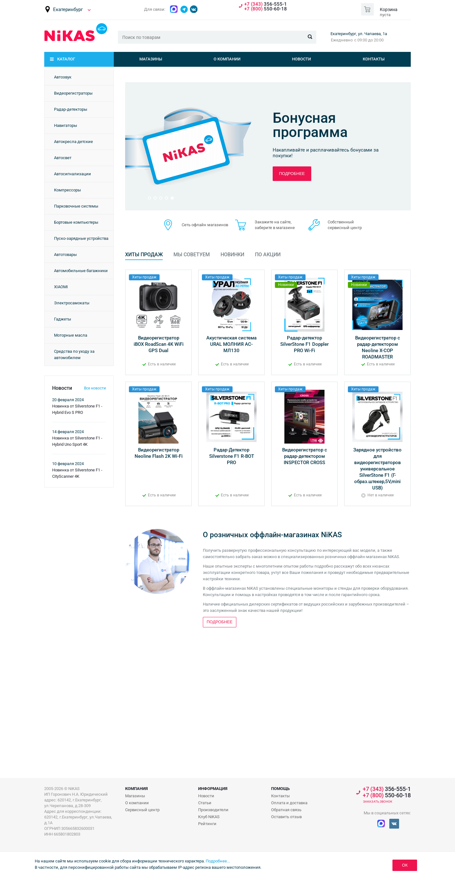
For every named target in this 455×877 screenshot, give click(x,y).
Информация (213, 788)
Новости (301, 59)
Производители (213, 809)
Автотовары (65, 254)
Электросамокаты (71, 303)
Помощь (280, 788)
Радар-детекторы (70, 109)
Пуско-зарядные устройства (81, 238)
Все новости (95, 388)
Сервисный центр (142, 809)
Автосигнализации (72, 173)
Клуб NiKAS (209, 816)
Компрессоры (67, 190)
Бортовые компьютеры (76, 222)
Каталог (66, 59)
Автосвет (62, 157)
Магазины (150, 59)
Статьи (204, 802)
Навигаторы (65, 125)
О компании (227, 59)
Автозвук (62, 77)
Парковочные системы (76, 206)
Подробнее (292, 173)
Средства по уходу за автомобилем (74, 354)
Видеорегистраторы (73, 93)
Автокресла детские (73, 141)
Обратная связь (286, 809)
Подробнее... (218, 861)
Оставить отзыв (286, 816)
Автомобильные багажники (81, 270)
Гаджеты (62, 319)
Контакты (374, 59)
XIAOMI (61, 286)
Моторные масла (70, 335)
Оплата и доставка (289, 802)
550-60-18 (265, 9)
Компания (136, 788)
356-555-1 (265, 4)
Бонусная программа (310, 124)
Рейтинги (207, 823)
